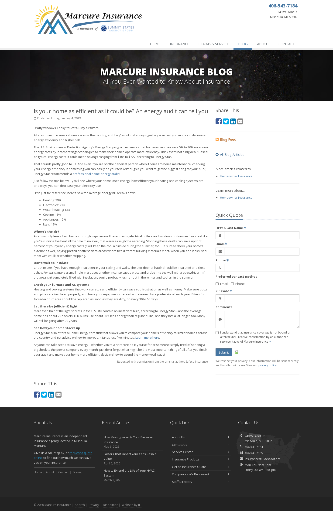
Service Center (201, 452)
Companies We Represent (201, 474)
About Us (201, 437)
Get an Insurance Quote (201, 467)
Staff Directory (201, 482)
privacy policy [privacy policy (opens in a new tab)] (267, 365)
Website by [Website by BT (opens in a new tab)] (132, 505)
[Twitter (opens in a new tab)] (44, 394)
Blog (243, 43)
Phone (222, 260)
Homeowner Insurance (236, 176)
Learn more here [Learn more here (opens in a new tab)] (147, 337)
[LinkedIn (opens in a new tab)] (51, 394)
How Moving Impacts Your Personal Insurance (132, 442)
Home (155, 43)
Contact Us (201, 445)
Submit (224, 352)
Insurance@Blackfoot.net (262, 459)
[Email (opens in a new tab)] (58, 394)
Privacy (94, 505)
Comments (224, 307)
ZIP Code (224, 291)
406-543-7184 (254, 447)
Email (221, 244)
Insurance (179, 43)
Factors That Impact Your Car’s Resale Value (132, 459)
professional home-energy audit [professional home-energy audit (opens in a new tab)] (96, 174)
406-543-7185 (254, 453)
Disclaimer (110, 505)
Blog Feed (226, 139)
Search (80, 505)
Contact (286, 43)
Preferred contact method (236, 276)
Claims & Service (214, 43)
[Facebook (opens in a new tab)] (37, 394)
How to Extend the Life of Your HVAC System (132, 475)
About (263, 43)
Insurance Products (201, 459)
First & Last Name (231, 228)
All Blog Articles (230, 154)
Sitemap (78, 472)
